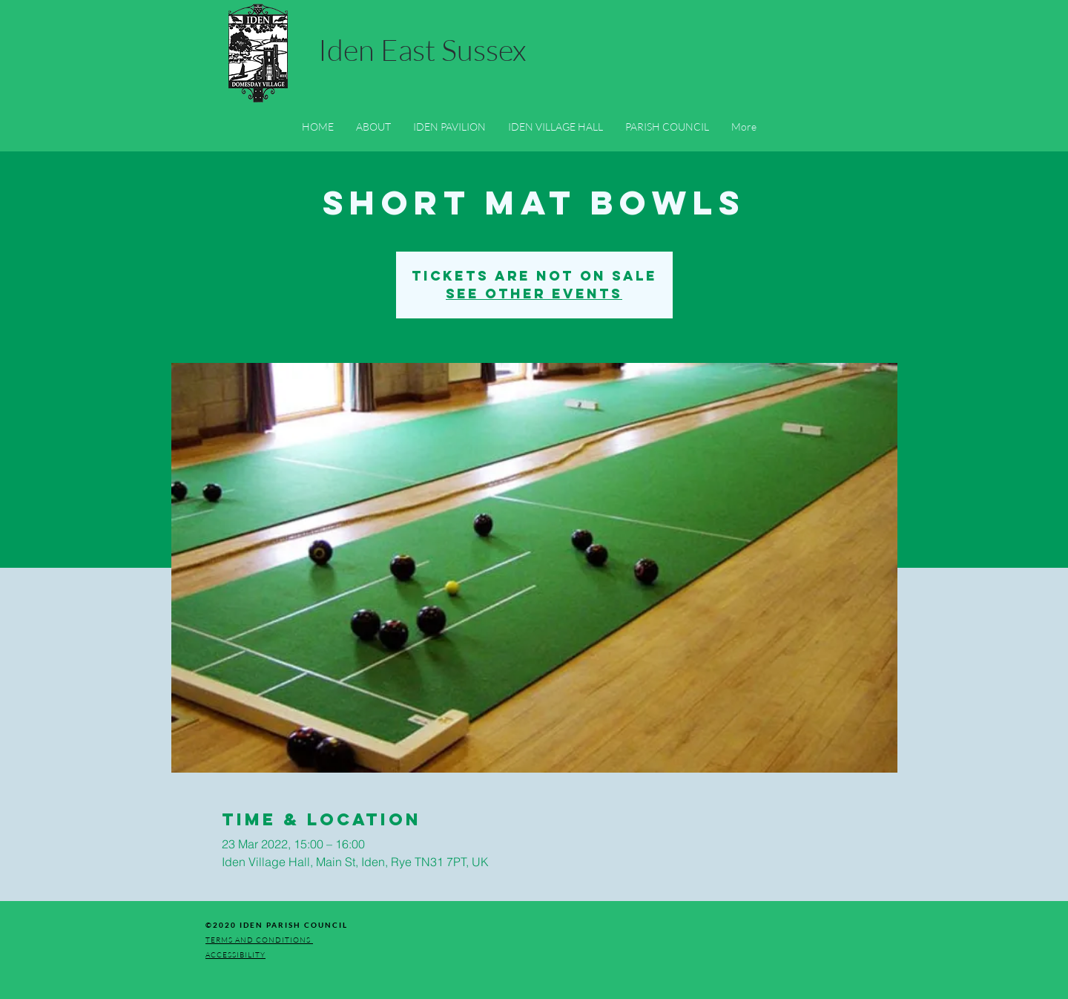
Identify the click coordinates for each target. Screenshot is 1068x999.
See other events (534, 293)
